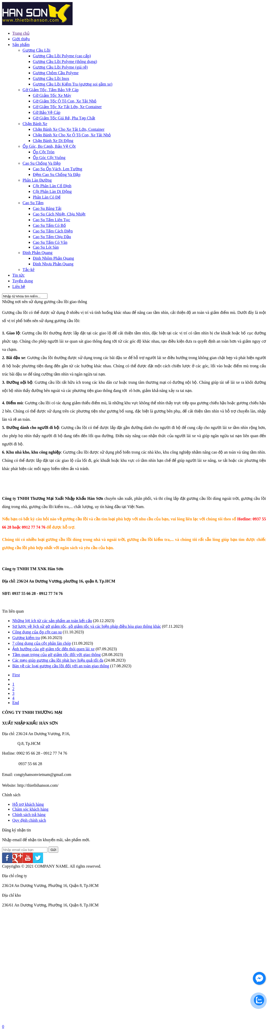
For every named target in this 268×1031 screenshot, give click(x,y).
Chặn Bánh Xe (35, 123)
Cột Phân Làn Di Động (52, 191)
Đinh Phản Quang (38, 252)
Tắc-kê (28, 269)
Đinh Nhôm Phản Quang (53, 258)
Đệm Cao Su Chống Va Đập (57, 174)
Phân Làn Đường (37, 180)
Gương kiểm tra (26, 637)
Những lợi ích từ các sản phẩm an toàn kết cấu (52, 620)
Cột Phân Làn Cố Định (52, 186)
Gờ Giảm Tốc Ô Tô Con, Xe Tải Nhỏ (64, 101)
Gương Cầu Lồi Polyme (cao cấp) (62, 56)
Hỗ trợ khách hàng (28, 804)
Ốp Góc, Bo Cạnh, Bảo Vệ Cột (49, 146)
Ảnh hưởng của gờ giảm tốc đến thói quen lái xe (53, 649)
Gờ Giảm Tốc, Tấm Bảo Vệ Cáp (50, 90)
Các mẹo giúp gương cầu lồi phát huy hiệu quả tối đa (57, 660)
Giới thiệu (21, 39)
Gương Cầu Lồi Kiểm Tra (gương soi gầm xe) (72, 84)
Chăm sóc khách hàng (30, 809)
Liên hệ (18, 286)
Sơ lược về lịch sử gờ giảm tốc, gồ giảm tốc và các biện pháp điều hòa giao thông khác (86, 626)
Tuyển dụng (22, 281)
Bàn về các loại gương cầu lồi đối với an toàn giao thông (60, 666)
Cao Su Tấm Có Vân (50, 242)
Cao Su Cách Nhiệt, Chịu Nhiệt (59, 214)
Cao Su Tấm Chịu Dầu (52, 237)
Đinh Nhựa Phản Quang (53, 264)
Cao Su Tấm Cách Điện (53, 231)
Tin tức (18, 275)
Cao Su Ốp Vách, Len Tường (57, 169)
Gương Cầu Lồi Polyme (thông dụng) (65, 61)
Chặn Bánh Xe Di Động (53, 140)
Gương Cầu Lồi (36, 50)
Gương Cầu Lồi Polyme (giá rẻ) (60, 67)
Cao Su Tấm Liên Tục (51, 220)
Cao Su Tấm (33, 203)
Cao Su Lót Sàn (46, 247)
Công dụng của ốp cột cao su (37, 632)
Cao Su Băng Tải (47, 208)
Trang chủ (20, 33)
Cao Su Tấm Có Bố (49, 225)
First (16, 675)
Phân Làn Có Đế (47, 197)
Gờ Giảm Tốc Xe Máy (52, 95)
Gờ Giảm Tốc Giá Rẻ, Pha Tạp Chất (64, 118)
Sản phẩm (20, 44)
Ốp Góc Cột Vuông (49, 157)
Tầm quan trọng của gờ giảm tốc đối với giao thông (56, 654)
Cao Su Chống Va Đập (42, 163)
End (15, 702)
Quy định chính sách (29, 820)
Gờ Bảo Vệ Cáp (46, 112)
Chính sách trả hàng (28, 814)
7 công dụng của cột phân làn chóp (41, 643)
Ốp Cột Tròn (43, 152)
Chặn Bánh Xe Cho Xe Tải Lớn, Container (68, 129)
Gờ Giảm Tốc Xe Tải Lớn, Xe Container (67, 107)
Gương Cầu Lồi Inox (51, 78)
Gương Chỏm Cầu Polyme (55, 73)
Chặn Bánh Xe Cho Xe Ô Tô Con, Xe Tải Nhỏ (72, 135)
